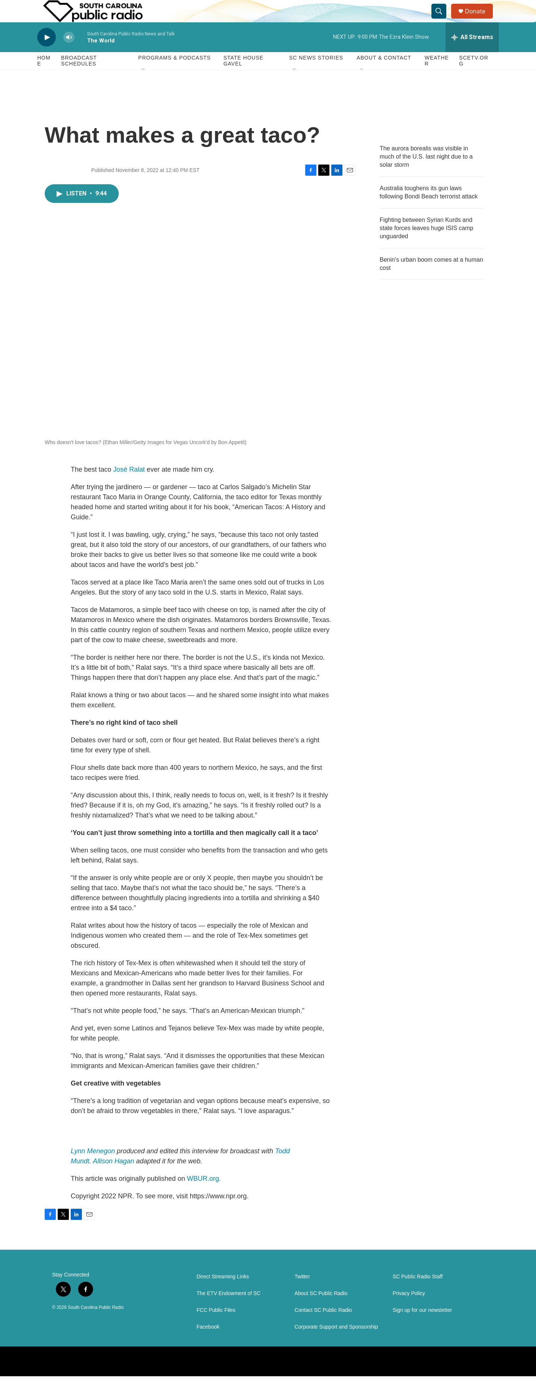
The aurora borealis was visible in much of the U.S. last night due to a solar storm (426, 173)
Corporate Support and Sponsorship (336, 1343)
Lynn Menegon (93, 1168)
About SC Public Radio (320, 1310)
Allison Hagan (113, 1178)
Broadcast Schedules (79, 77)
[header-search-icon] (442, 19)
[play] (46, 54)
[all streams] (472, 54)
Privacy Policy (409, 1310)
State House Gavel (243, 77)
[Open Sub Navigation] (144, 86)
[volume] (69, 54)
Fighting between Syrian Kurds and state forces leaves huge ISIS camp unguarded (426, 244)
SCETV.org (473, 77)
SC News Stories (316, 74)
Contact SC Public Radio (323, 1327)
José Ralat (129, 486)
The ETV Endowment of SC (229, 1310)
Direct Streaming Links (223, 1293)
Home (44, 77)
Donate (479, 19)
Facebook (208, 1343)
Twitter (302, 1293)
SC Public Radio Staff (418, 1293)
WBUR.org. (204, 1195)
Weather (437, 77)
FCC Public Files (216, 1327)
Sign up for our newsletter (422, 1327)
